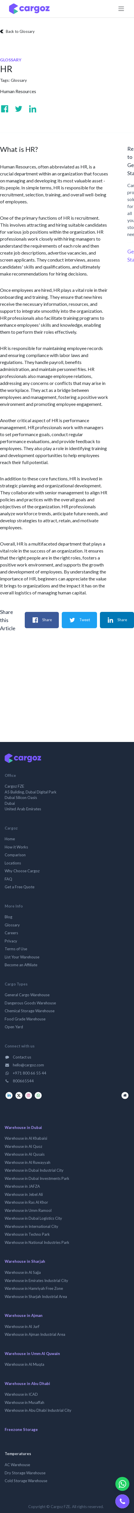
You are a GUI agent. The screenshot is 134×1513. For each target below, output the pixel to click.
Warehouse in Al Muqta (24, 1364)
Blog (8, 916)
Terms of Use (16, 948)
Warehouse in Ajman (24, 1315)
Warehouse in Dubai (23, 1127)
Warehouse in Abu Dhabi (27, 1383)
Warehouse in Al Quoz (23, 1146)
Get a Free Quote (19, 887)
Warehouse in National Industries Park (37, 1242)
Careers (11, 932)
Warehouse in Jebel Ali (24, 1194)
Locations (13, 863)
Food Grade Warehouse (25, 1019)
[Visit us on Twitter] (18, 108)
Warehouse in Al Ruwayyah (27, 1162)
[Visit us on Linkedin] (32, 108)
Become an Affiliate (21, 965)
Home (10, 839)
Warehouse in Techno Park (27, 1234)
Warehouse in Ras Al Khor (26, 1202)
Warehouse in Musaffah (24, 1402)
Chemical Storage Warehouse (29, 1010)
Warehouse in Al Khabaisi (26, 1138)
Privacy (11, 941)
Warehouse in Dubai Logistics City (33, 1218)
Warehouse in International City (31, 1226)
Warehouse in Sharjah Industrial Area (36, 1296)
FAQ (8, 879)
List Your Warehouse (22, 957)
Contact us (18, 1057)
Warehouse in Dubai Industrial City (34, 1170)
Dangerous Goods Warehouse (30, 1003)
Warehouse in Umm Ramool (28, 1210)
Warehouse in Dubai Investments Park (37, 1178)
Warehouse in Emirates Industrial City (36, 1280)
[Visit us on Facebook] (4, 108)
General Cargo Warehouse (27, 994)
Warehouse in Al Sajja (23, 1272)
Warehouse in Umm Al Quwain (32, 1353)
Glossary (19, 80)
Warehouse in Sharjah (25, 1261)
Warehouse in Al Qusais (25, 1154)
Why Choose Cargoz (22, 871)
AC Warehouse (17, 1464)
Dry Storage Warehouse (25, 1473)
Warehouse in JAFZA (22, 1186)
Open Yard (14, 1026)
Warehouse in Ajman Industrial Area (35, 1334)
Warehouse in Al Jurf (22, 1326)
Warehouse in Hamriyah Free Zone (34, 1288)
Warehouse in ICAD (21, 1394)
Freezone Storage (21, 1429)
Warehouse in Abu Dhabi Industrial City (38, 1410)
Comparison (15, 855)
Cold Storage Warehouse (26, 1480)
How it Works (16, 847)
